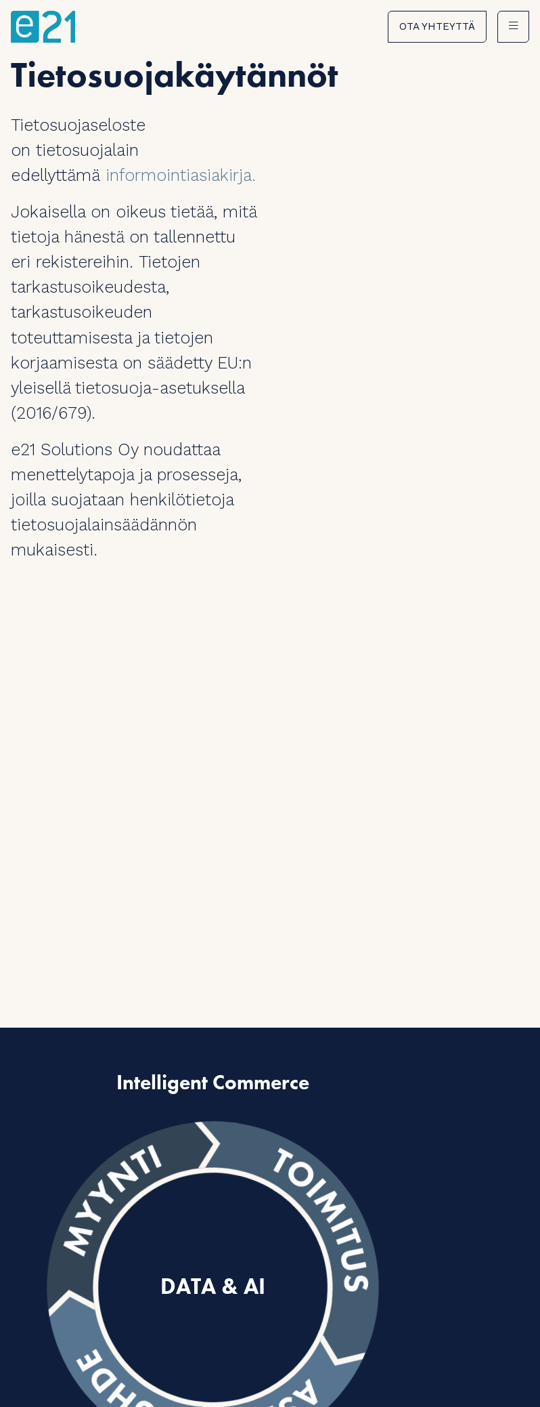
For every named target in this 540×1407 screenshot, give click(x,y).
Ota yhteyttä (437, 26)
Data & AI (212, 1287)
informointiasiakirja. (181, 175)
